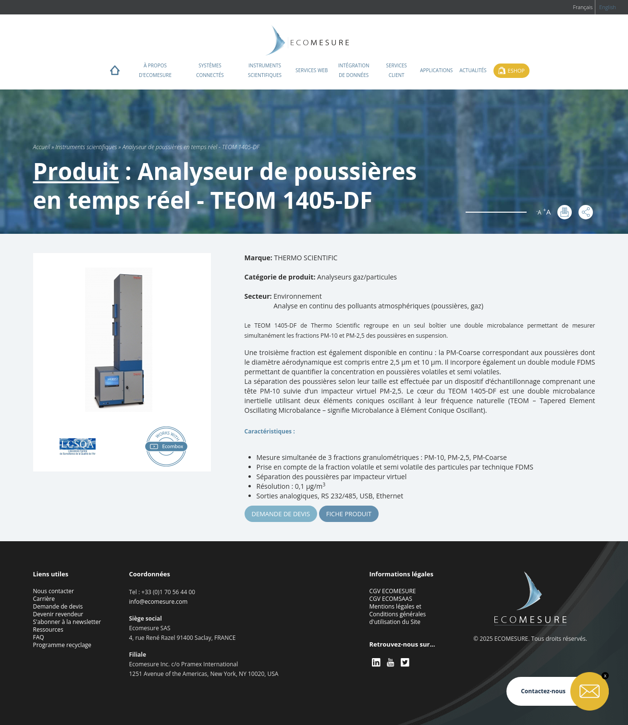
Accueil (41, 147)
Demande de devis (281, 513)
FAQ (38, 637)
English (607, 7)
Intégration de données (353, 70)
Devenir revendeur (58, 614)
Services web (312, 70)
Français (582, 7)
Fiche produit (348, 513)
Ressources (48, 629)
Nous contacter (53, 591)
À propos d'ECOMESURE (155, 70)
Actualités (472, 70)
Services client (396, 70)
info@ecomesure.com (158, 602)
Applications (436, 70)
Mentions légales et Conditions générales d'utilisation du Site (397, 614)
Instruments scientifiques (265, 70)
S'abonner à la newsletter (67, 622)
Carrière (44, 599)
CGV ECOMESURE (392, 591)
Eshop (516, 70)
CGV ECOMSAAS (390, 599)
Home (114, 72)
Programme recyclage (62, 645)
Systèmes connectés (210, 70)
